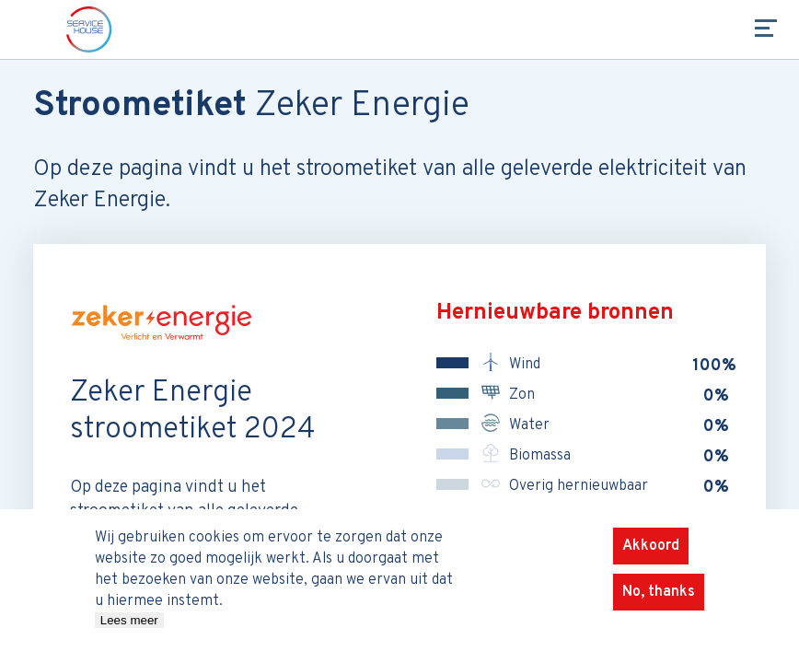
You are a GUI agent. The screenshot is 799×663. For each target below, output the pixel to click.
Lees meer (129, 630)
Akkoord (650, 556)
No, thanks (658, 602)
